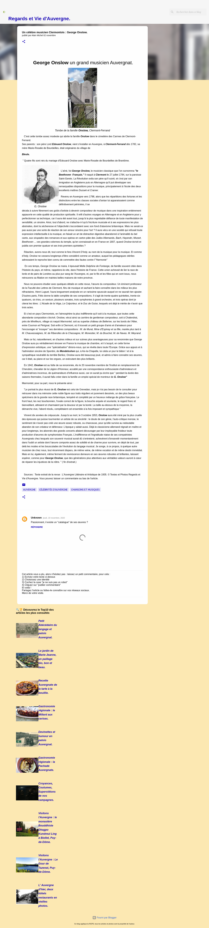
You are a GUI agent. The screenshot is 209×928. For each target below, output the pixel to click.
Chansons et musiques (85, 489)
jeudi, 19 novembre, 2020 (54, 518)
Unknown (36, 517)
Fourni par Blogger (104, 917)
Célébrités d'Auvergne (53, 489)
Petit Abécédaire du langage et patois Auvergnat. (47, 629)
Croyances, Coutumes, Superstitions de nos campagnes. (47, 791)
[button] (24, 42)
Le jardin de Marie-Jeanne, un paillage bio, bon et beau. (47, 659)
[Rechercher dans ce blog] (191, 12)
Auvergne (29, 489)
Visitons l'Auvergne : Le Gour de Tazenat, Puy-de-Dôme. (48, 863)
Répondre (37, 527)
